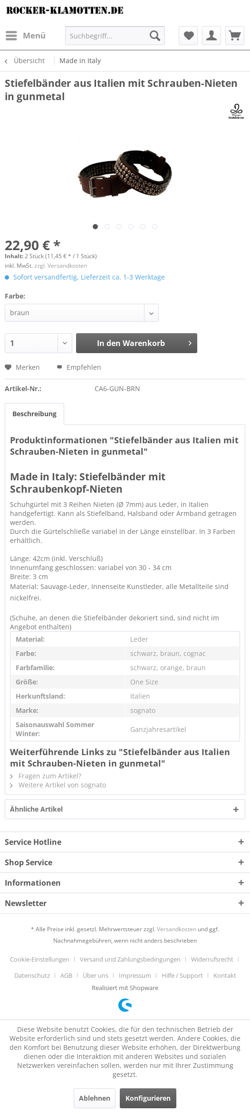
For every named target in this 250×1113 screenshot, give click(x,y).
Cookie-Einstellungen (39, 959)
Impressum (135, 975)
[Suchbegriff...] (115, 35)
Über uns (95, 975)
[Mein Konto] (211, 35)
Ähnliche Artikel (36, 809)
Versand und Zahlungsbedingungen (130, 959)
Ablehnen (94, 1098)
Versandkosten (176, 929)
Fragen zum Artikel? (45, 775)
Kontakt (224, 975)
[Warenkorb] (234, 35)
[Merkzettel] (188, 35)
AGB (66, 975)
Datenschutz (32, 975)
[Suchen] (155, 35)
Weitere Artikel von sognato (58, 784)
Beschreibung (34, 413)
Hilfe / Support (182, 975)
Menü (26, 34)
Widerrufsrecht (212, 959)
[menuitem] (25, 35)
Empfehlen (79, 367)
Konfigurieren (148, 1098)
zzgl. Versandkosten (60, 266)
